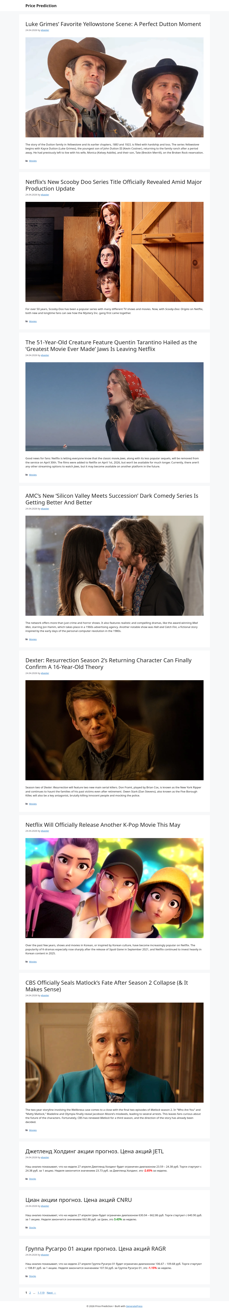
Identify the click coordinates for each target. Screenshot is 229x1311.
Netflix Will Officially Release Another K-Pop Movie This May (102, 824)
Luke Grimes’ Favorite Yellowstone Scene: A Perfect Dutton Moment (113, 24)
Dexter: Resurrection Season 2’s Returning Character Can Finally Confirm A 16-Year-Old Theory (108, 663)
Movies (33, 160)
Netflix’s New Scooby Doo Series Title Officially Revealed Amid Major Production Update (113, 185)
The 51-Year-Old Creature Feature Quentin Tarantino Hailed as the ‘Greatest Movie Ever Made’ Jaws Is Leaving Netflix (111, 345)
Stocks (32, 1178)
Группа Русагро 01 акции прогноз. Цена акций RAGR (95, 1248)
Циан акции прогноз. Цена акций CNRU (78, 1199)
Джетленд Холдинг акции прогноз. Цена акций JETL (94, 1151)
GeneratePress (134, 1306)
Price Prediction (41, 5)
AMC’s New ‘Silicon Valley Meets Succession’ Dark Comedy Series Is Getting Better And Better (111, 499)
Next (51, 1292)
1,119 (40, 1292)
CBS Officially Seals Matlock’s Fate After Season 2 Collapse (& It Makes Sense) (106, 986)
